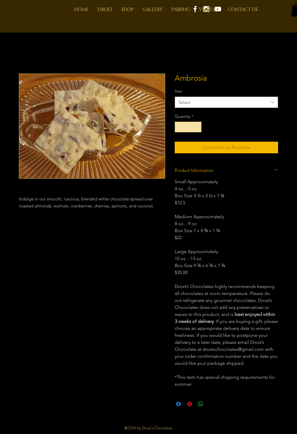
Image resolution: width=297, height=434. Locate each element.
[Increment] (197, 127)
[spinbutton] (188, 127)
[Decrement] (179, 127)
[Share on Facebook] (178, 404)
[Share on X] (211, 404)
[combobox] (226, 102)
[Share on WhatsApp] (200, 404)
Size (178, 91)
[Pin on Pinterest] (189, 404)
